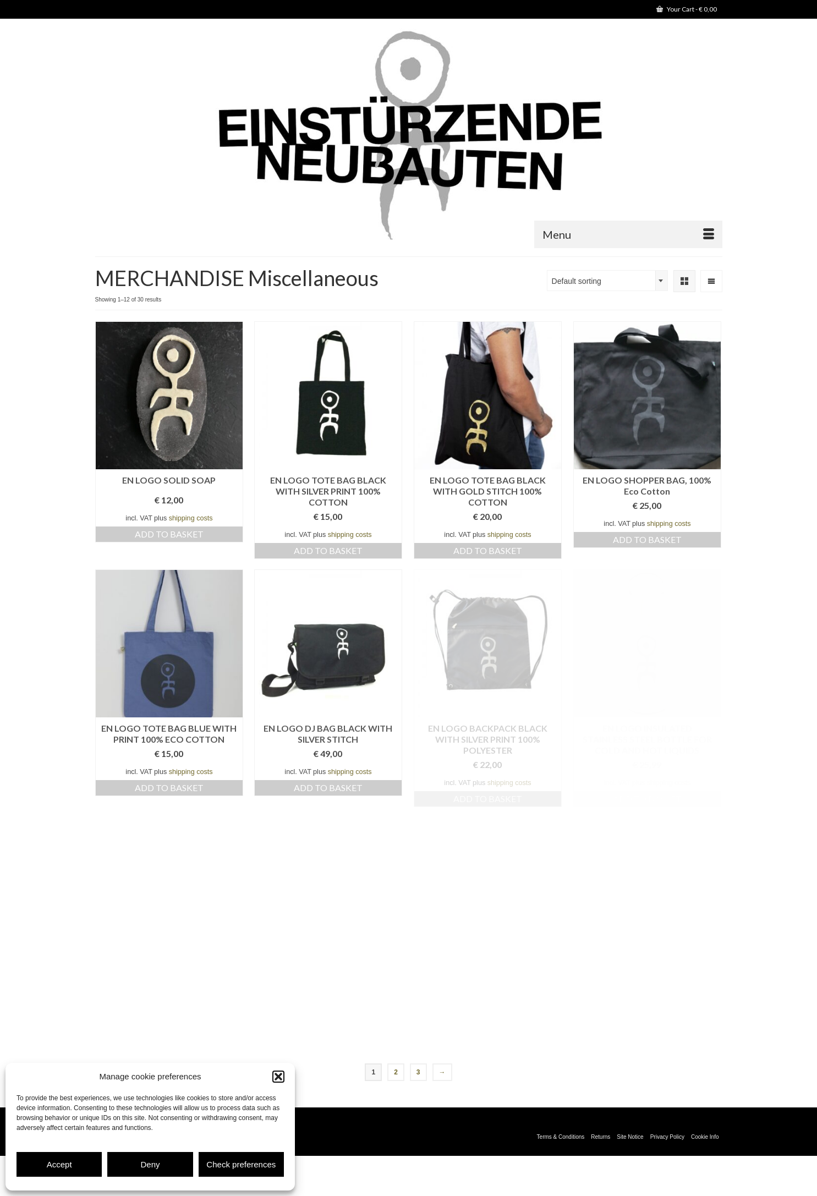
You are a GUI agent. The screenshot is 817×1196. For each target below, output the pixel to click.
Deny (150, 1164)
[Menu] (628, 234)
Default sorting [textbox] (576, 281)
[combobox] (607, 280)
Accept (59, 1164)
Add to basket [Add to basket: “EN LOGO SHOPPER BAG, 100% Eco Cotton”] (647, 539)
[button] (278, 1076)
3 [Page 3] (418, 1072)
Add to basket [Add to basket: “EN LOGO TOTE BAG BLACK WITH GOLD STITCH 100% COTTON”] (487, 550)
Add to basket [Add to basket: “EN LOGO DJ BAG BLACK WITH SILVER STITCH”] (328, 787)
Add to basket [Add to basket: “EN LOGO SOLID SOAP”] (169, 534)
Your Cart (686, 9)
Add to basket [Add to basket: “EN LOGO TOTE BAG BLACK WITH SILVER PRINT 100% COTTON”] (328, 550)
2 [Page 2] (396, 1072)
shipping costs (191, 518)
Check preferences (241, 1164)
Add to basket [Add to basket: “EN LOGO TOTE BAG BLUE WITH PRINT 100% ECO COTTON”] (169, 787)
